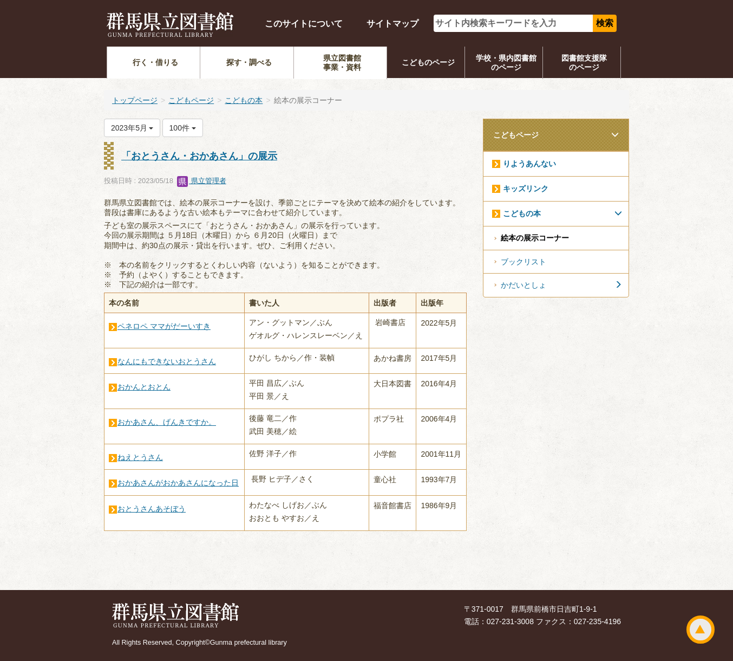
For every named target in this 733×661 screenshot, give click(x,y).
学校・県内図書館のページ (506, 63)
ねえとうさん (140, 457)
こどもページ (191, 100)
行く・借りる (155, 62)
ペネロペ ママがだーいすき (164, 326)
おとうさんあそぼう (151, 508)
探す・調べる (249, 62)
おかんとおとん (144, 387)
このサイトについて (304, 23)
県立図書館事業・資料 (342, 63)
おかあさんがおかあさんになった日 (178, 482)
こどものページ (428, 62)
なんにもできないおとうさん (166, 361)
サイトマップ (392, 23)
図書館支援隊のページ (584, 63)
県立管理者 (201, 181)
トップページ (135, 100)
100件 (182, 128)
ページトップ (700, 629)
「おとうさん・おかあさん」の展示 (199, 156)
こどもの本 (244, 100)
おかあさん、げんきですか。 (166, 422)
